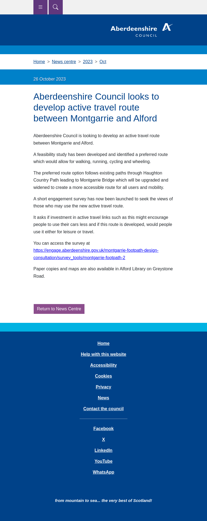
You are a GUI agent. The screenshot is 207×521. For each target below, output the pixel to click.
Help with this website (103, 354)
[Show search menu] (56, 7)
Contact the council (103, 408)
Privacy (103, 387)
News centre (64, 61)
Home (39, 61)
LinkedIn (103, 450)
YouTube (103, 461)
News (103, 398)
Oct (102, 61)
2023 (88, 61)
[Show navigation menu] (40, 7)
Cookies (103, 376)
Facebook (103, 428)
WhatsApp (103, 472)
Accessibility (103, 365)
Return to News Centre (59, 309)
